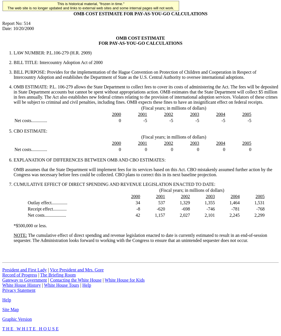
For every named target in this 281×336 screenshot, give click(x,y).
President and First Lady (24, 269)
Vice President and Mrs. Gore (77, 269)
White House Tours (61, 285)
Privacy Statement (18, 290)
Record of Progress (19, 275)
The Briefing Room (58, 275)
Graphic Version (17, 319)
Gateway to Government (24, 280)
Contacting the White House (75, 280)
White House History (21, 285)
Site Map (10, 309)
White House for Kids (125, 280)
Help (86, 285)
